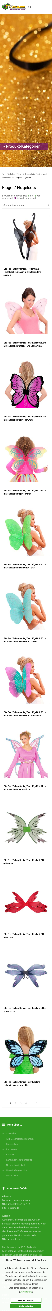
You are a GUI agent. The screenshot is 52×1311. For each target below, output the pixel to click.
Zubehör (11, 174)
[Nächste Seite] (41, 1103)
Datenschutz (10, 1148)
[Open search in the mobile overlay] (29, 7)
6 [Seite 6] (36, 1103)
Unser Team (10, 1179)
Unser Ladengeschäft (14, 1174)
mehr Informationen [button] (26, 1300)
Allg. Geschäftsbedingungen (18, 1142)
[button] (48, 7)
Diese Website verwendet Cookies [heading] (26, 1260)
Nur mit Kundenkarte (14, 1169)
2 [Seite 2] (15, 1103)
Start (4, 174)
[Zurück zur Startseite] (14, 7)
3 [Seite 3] (20, 1103)
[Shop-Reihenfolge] (26, 205)
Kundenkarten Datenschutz (17, 1163)
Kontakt (8, 1158)
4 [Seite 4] (26, 1103)
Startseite (9, 1137)
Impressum (9, 1153)
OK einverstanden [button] (26, 1306)
